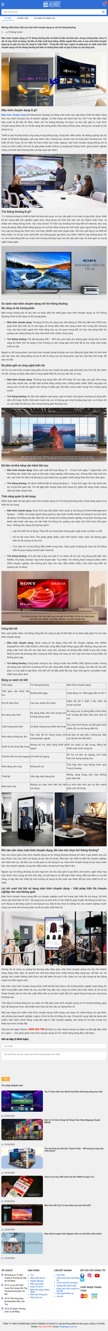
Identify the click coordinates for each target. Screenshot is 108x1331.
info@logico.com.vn (68, 1327)
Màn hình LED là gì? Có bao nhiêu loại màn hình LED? (67, 1205)
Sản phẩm (33, 1270)
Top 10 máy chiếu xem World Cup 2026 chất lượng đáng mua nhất (73, 1092)
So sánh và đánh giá (44, 18)
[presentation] (22, 1068)
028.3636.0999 (45, 1327)
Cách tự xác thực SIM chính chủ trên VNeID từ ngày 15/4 (69, 1177)
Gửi (5, 1079)
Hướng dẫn (22, 18)
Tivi (3, 216)
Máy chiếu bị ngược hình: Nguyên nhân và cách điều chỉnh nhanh (73, 1234)
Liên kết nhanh (63, 1270)
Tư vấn (7, 18)
